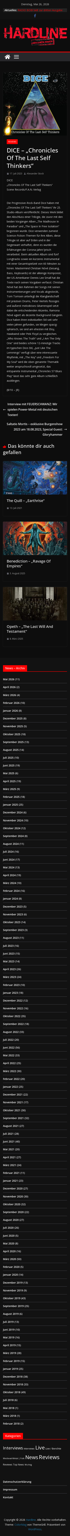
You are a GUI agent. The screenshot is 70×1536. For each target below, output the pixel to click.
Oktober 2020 (11, 1204)
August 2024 (11, 844)
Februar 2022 (11, 1079)
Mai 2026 (8, 679)
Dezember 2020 (13, 1188)
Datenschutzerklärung (17, 1481)
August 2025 (11, 750)
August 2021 (11, 1126)
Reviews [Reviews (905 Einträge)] (49, 1457)
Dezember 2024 (13, 812)
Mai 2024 (8, 867)
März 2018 (9, 1416)
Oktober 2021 (11, 1110)
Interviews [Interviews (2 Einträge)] (29, 1448)
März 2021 (9, 1165)
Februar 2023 (11, 985)
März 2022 (9, 1071)
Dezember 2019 (13, 1282)
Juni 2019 (9, 1329)
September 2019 (13, 1306)
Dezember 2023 (13, 906)
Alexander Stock (35, 173)
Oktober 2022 (11, 1016)
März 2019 (9, 1353)
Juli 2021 (8, 1133)
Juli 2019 (8, 1322)
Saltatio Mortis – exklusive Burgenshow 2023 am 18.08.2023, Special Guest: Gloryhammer (37, 429)
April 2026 (9, 687)
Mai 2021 (8, 1149)
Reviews (12, 141)
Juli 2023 (8, 945)
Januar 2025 (10, 804)
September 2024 (13, 836)
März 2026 (9, 695)
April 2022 (9, 1063)
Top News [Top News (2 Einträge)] (18, 1464)
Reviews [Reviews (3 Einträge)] (7, 1464)
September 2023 (13, 930)
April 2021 (9, 1157)
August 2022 (11, 1032)
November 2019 (13, 1290)
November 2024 (13, 820)
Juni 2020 (9, 1235)
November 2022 (13, 1008)
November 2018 (13, 1384)
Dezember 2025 (13, 718)
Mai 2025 (8, 773)
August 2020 (11, 1220)
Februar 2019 (11, 1361)
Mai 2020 (8, 1243)
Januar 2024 (10, 898)
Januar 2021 (10, 1180)
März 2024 (9, 883)
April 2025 (9, 781)
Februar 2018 (11, 1423)
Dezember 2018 (13, 1376)
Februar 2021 (11, 1173)
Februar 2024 (11, 891)
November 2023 (13, 914)
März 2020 (9, 1259)
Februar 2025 (11, 797)
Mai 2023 (8, 961)
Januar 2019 (10, 1369)
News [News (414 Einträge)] (31, 1457)
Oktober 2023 (11, 922)
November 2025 (13, 726)
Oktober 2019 (11, 1298)
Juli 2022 (8, 1039)
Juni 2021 (9, 1141)
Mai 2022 (8, 1055)
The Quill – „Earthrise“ (25, 500)
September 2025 (13, 742)
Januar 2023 (10, 992)
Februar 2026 (11, 703)
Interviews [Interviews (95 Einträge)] (13, 1448)
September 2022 (13, 1024)
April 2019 (9, 1345)
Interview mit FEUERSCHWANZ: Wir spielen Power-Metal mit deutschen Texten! (30, 409)
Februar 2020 (11, 1267)
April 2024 (9, 875)
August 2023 (11, 938)
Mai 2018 (8, 1408)
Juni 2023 (9, 953)
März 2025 (9, 789)
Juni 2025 (9, 765)
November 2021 (13, 1102)
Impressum (10, 1489)
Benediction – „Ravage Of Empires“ (29, 563)
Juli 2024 (8, 851)
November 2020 (13, 1196)
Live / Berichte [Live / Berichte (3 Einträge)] (53, 1448)
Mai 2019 (8, 1337)
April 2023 (9, 969)
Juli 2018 (8, 1400)
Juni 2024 (9, 859)
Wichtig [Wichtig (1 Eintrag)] (28, 1464)
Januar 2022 (10, 1086)
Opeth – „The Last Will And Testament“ (30, 629)
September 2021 (13, 1118)
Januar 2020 (10, 1274)
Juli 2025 (8, 757)
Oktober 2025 (11, 734)
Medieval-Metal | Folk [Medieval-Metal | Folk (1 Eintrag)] (13, 1458)
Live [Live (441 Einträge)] (40, 1447)
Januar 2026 (10, 710)
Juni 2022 (9, 1047)
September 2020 (13, 1212)
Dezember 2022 (13, 1000)
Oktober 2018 (11, 1392)
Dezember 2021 (13, 1094)
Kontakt (8, 1497)
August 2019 (11, 1314)
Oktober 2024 (11, 828)
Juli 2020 (8, 1227)
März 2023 (9, 977)
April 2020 (9, 1251)
